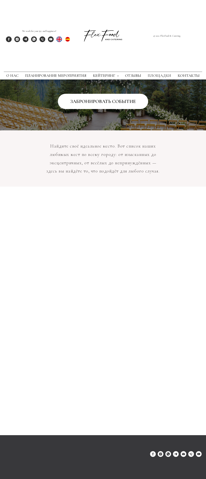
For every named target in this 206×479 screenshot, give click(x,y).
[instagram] (17, 41)
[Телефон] (191, 455)
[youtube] (51, 41)
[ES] (67, 41)
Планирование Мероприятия (55, 75)
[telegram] (25, 41)
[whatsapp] (34, 41)
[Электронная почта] (183, 455)
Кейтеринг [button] (104, 75)
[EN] (59, 41)
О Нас (12, 75)
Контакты (189, 75)
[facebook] (9, 41)
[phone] (42, 41)
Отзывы (133, 75)
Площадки (159, 75)
